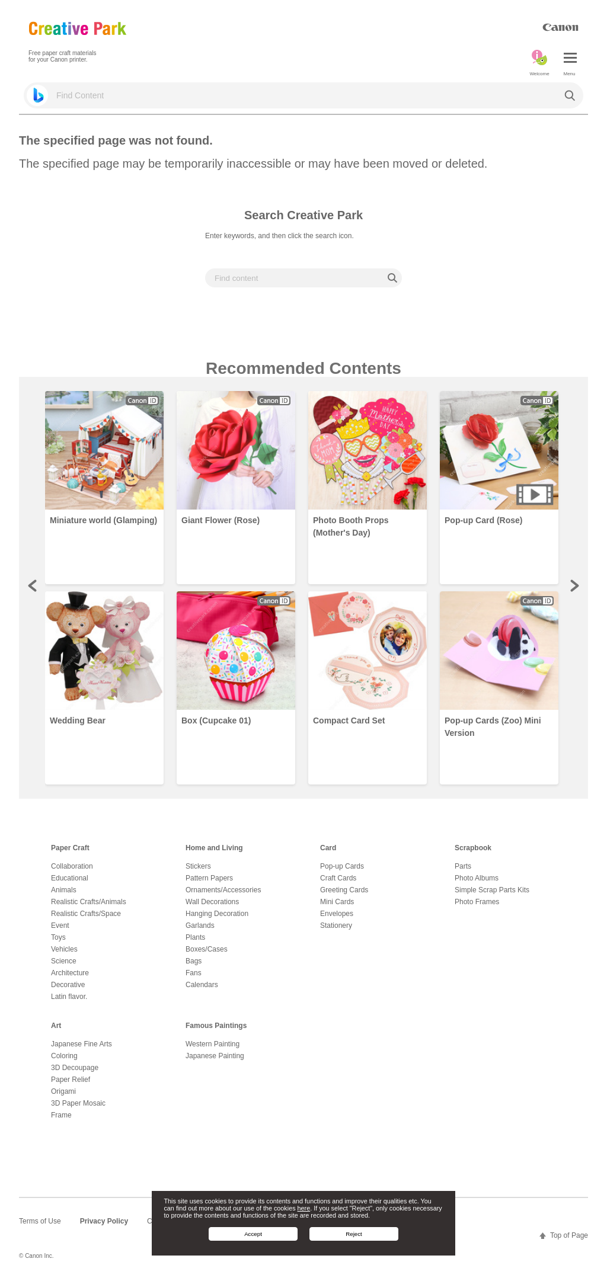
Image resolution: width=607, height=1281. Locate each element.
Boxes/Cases (207, 949)
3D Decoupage (74, 1068)
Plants (195, 937)
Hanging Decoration (217, 913)
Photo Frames (477, 902)
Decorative (68, 985)
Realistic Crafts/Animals (88, 902)
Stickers (198, 866)
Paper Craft (70, 848)
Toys (58, 937)
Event (60, 925)
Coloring (64, 1056)
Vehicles (64, 949)
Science (63, 961)
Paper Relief (70, 1079)
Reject (354, 1234)
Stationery (336, 925)
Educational (69, 878)
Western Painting (212, 1044)
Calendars (202, 985)
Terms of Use (40, 1221)
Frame (61, 1115)
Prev (33, 585)
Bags (194, 961)
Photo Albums (477, 878)
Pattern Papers (209, 878)
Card (328, 848)
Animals (63, 890)
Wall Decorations (212, 902)
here (304, 1208)
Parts (463, 866)
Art (56, 1025)
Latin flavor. (69, 996)
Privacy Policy (104, 1221)
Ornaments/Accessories (223, 890)
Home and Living (214, 848)
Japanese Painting (215, 1056)
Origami (63, 1091)
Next (574, 585)
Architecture (70, 973)
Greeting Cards (344, 890)
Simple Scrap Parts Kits (492, 890)
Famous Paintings (216, 1025)
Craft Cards (338, 878)
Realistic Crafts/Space (86, 913)
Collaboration (72, 866)
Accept (253, 1234)
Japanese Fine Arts (81, 1044)
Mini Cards (337, 902)
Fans (194, 973)
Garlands (200, 925)
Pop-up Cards (342, 866)
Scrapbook (473, 848)
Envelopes (336, 913)
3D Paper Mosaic (78, 1103)
